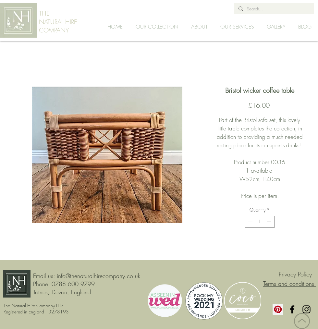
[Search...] (273, 8)
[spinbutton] (259, 221)
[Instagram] (306, 309)
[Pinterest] (278, 309)
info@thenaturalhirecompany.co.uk (99, 276)
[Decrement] (250, 221)
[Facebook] (292, 309)
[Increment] (269, 221)
